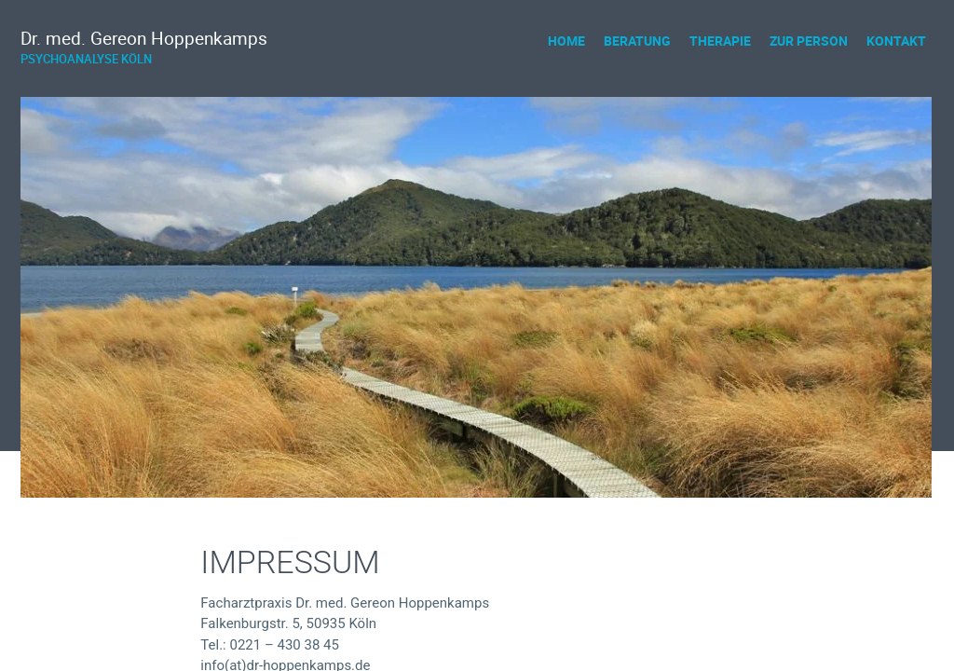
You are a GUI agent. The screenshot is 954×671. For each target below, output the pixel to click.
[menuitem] (566, 41)
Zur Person (809, 40)
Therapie (720, 40)
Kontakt (896, 40)
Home (566, 40)
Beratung (637, 40)
